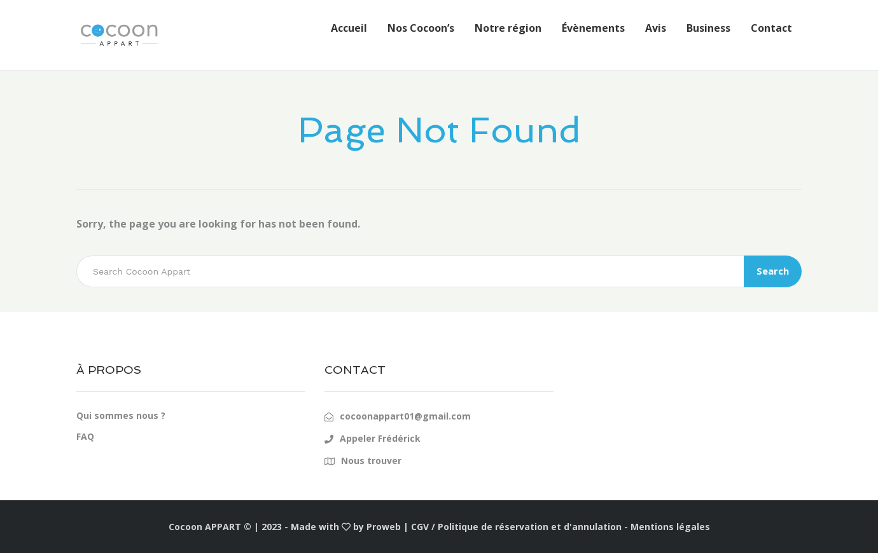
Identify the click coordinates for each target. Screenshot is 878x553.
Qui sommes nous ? (120, 415)
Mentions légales (670, 527)
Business (708, 28)
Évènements (593, 28)
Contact (771, 28)
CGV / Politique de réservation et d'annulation (516, 527)
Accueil (349, 28)
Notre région (508, 28)
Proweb (383, 527)
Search (772, 270)
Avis (655, 28)
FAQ (85, 436)
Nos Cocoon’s (420, 28)
